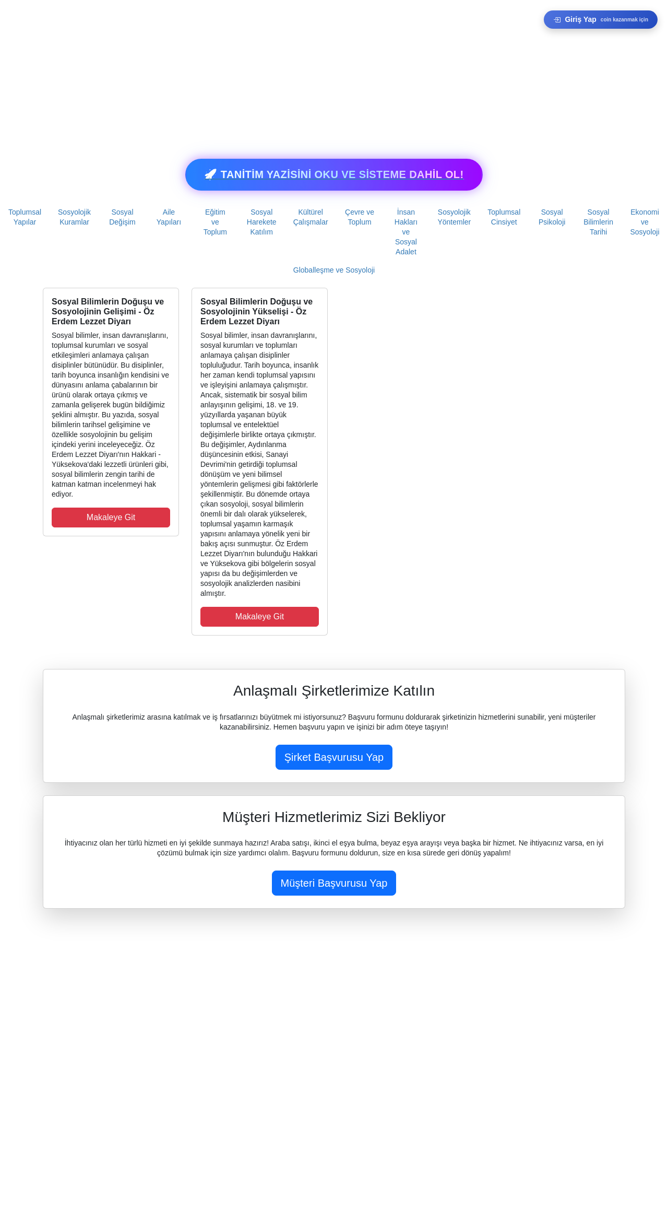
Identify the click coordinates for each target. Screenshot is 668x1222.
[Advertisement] (313, 73)
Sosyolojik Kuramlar (74, 217)
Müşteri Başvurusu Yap (334, 883)
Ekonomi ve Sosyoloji (645, 222)
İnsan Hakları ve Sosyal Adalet (406, 232)
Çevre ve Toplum (359, 217)
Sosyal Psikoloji (552, 217)
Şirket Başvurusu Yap (334, 757)
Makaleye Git (111, 517)
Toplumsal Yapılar (24, 217)
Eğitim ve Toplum (215, 222)
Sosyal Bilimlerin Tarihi (598, 222)
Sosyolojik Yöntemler (454, 217)
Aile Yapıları (169, 217)
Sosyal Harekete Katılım (262, 222)
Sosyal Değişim (122, 217)
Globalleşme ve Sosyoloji (334, 270)
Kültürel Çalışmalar (310, 217)
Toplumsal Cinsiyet (503, 217)
